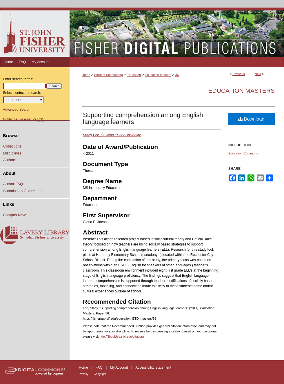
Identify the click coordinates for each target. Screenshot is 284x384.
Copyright (100, 374)
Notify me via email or (23, 119)
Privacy (84, 374)
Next (258, 74)
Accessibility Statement (153, 367)
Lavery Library (34, 235)
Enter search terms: (18, 79)
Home (86, 75)
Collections (12, 146)
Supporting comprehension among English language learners (143, 118)
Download (251, 119)
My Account (119, 367)
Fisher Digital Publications (177, 32)
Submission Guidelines (22, 191)
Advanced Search (16, 110)
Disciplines (12, 153)
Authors (9, 160)
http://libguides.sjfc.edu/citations (121, 336)
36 (177, 75)
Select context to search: (22, 93)
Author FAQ (13, 184)
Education (134, 75)
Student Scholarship (108, 75)
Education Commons (243, 153)
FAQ (99, 367)
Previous (238, 74)
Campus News (15, 215)
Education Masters (158, 75)
